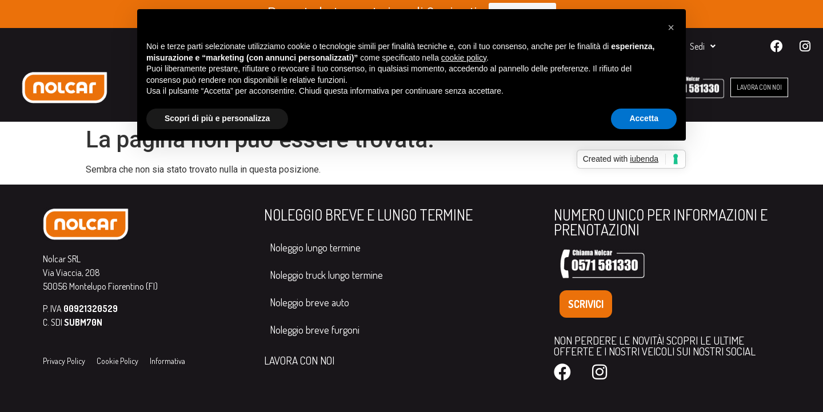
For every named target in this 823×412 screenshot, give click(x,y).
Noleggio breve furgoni (314, 329)
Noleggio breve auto (309, 302)
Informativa (167, 361)
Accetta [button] (643, 118)
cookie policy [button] (463, 57)
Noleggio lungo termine (315, 247)
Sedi (703, 46)
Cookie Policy (117, 361)
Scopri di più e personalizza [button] (217, 118)
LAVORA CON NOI (299, 360)
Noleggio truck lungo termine (326, 275)
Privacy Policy (64, 361)
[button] (671, 27)
